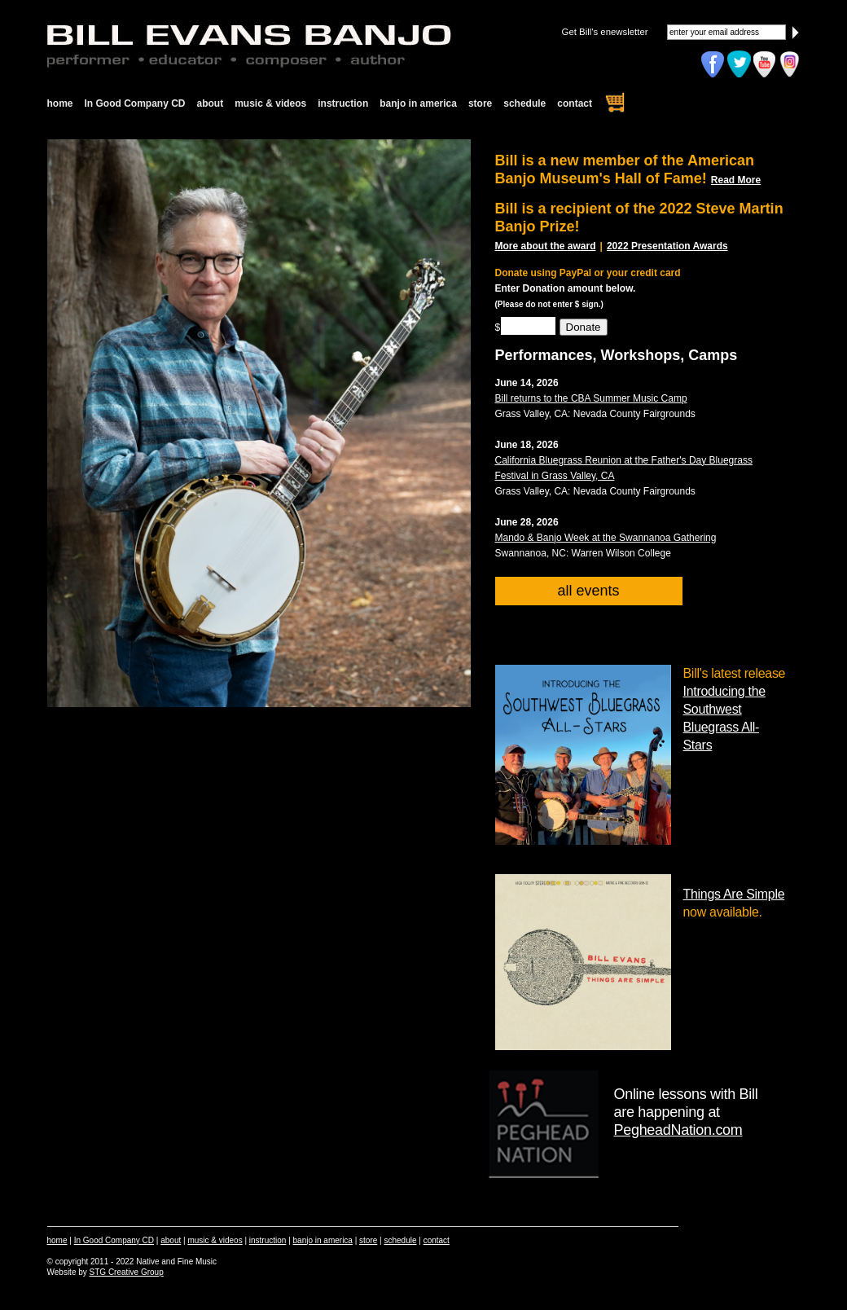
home (60, 103)
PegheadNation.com (678, 1130)
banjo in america (418, 103)
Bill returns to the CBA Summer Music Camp (591, 398)
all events (588, 590)
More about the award (545, 246)
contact (574, 103)
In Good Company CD (135, 103)
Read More (736, 180)
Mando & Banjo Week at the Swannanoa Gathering (606, 537)
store (480, 103)
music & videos (270, 103)
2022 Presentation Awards (667, 246)
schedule (524, 103)
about (210, 103)
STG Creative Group (127, 1272)
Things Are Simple (734, 894)
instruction (343, 103)
